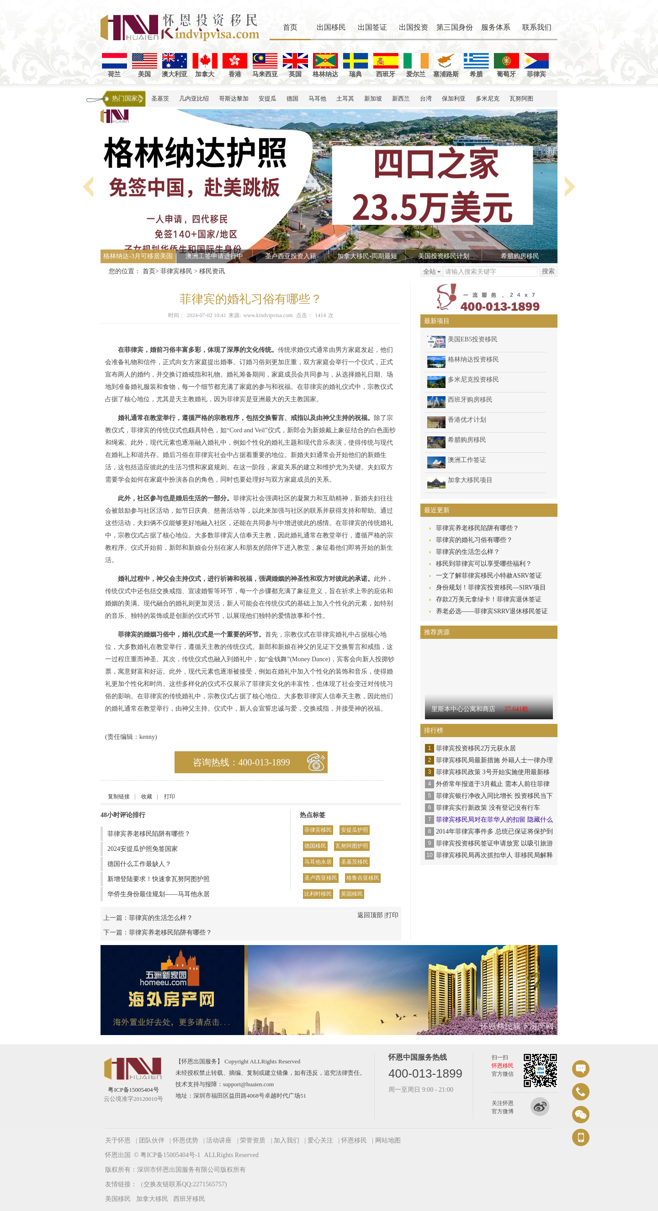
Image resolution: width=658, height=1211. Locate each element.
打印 (169, 796)
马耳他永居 (318, 862)
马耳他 (317, 98)
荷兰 (114, 65)
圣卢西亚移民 (320, 878)
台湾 (426, 98)
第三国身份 (454, 27)
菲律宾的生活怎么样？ (161, 917)
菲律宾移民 (176, 271)
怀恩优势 (185, 1140)
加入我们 (286, 1140)
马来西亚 (265, 65)
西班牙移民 (189, 1198)
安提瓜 (267, 98)
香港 (235, 65)
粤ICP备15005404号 (133, 1089)
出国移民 (331, 27)
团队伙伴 (151, 1140)
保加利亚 (454, 98)
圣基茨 (160, 98)
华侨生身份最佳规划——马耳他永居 (158, 894)
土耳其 (345, 98)
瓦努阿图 (521, 98)
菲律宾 (536, 65)
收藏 (146, 796)
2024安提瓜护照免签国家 (142, 848)
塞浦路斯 (446, 65)
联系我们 (537, 27)
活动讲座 (219, 1140)
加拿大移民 (152, 1198)
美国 (144, 65)
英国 (295, 65)
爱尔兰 (416, 65)
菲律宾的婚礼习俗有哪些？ (474, 539)
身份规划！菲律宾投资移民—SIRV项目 (491, 587)
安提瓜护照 (354, 830)
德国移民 (315, 846)
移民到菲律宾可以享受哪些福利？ (484, 563)
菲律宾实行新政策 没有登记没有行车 (488, 807)
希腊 (476, 65)
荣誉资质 (252, 1140)
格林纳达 (325, 65)
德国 (292, 98)
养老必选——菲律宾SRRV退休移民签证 (492, 611)
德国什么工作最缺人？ (139, 863)
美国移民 (118, 1198)
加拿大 (205, 65)
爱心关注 (320, 1140)
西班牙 (385, 65)
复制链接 (119, 796)
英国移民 (352, 894)
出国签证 (372, 27)
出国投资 (413, 27)
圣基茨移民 (354, 862)
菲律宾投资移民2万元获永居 (476, 748)
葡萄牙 (506, 65)
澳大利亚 (174, 65)
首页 (290, 27)
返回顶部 (370, 915)
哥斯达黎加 (234, 98)
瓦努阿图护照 (351, 846)
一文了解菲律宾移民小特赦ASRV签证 (489, 575)
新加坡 (373, 98)
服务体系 (495, 27)
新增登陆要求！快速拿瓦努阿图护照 (158, 879)
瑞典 (355, 65)
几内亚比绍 (194, 98)
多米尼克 (487, 98)
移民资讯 (212, 271)
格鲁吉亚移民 (362, 878)
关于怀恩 (118, 1140)
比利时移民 (318, 894)
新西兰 (401, 98)
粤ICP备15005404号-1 (170, 1155)
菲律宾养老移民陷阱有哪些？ (149, 833)
